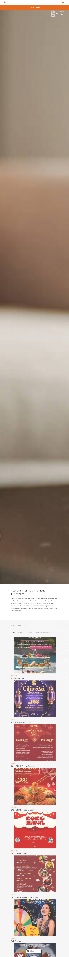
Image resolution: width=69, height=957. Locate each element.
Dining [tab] (21, 637)
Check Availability (34, 7)
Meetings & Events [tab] (42, 637)
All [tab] (14, 637)
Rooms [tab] (29, 637)
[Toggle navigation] (63, 2)
